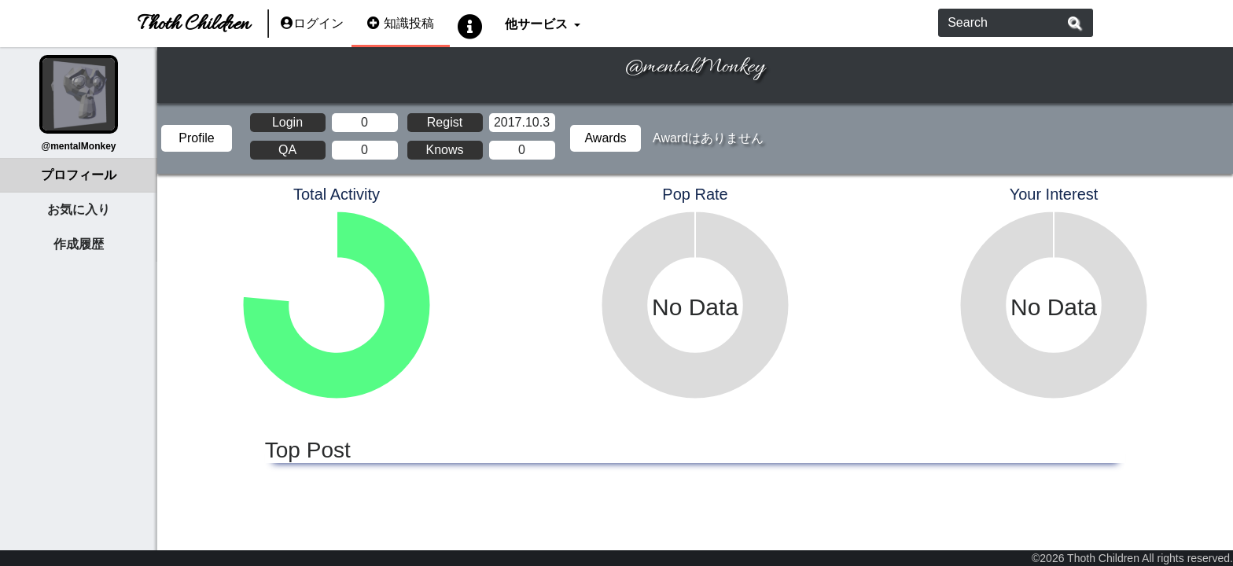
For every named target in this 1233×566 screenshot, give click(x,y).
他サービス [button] (537, 23)
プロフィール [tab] (78, 175)
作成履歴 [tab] (78, 244)
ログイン (312, 23)
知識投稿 (400, 23)
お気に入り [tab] (78, 209)
